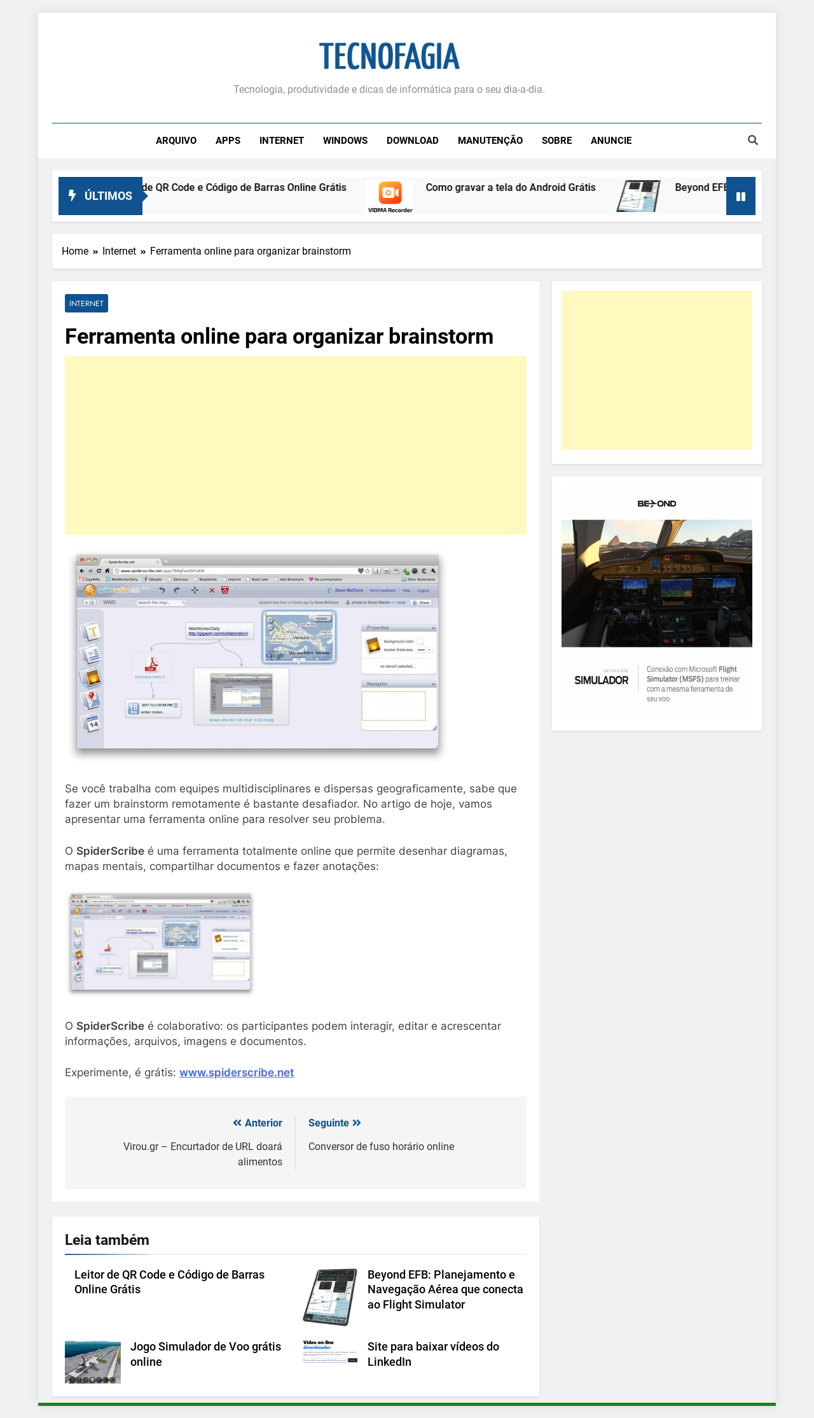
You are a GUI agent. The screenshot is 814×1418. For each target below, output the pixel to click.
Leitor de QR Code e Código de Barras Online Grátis (241, 187)
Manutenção (490, 140)
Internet (281, 140)
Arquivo (176, 140)
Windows (345, 140)
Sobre (557, 140)
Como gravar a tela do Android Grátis (522, 187)
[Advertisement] (296, 445)
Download (413, 140)
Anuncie (611, 140)
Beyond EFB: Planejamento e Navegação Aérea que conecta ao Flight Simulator (445, 1290)
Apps (228, 140)
